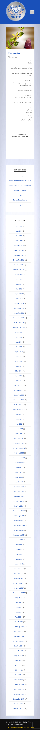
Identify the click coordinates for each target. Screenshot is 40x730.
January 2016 (19, 689)
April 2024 (19, 294)
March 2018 (19, 564)
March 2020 (19, 482)
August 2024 (19, 274)
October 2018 (19, 530)
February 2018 (19, 569)
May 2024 (19, 289)
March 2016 (18, 680)
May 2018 (18, 554)
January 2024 (19, 308)
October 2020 (19, 453)
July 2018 (19, 544)
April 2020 (19, 477)
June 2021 (19, 419)
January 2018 (18, 573)
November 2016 (19, 641)
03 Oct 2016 (13, 57)
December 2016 (19, 636)
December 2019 (19, 496)
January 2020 (19, 491)
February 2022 (19, 385)
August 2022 (19, 361)
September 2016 (18, 651)
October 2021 (19, 405)
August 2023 (19, 332)
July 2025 (19, 226)
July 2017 (19, 602)
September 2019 (19, 511)
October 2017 (19, 588)
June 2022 (18, 366)
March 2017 (19, 622)
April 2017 (18, 617)
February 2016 (19, 684)
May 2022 (18, 371)
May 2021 (19, 424)
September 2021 (19, 409)
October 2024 (19, 265)
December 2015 (19, 694)
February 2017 (19, 627)
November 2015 (18, 699)
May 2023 (18, 347)
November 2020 (19, 448)
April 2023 (19, 352)
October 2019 (19, 506)
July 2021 (19, 414)
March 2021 (19, 434)
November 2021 (19, 400)
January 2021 (18, 438)
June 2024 (19, 284)
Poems (20, 195)
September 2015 (18, 709)
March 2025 (19, 241)
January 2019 (19, 516)
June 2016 (18, 665)
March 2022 (19, 380)
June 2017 (19, 607)
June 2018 (19, 549)
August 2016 (18, 655)
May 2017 (19, 612)
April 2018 (19, 559)
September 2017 (19, 593)
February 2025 (19, 245)
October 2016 (18, 646)
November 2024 (19, 260)
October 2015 (18, 704)
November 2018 (19, 525)
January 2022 (19, 390)
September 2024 (19, 269)
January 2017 (18, 631)
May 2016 (18, 670)
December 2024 (19, 255)
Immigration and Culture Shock (20, 181)
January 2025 (19, 250)
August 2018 (19, 540)
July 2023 (19, 337)
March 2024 (19, 298)
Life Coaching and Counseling (20, 185)
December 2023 (19, 313)
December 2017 (19, 578)
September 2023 (19, 327)
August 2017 (19, 598)
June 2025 (18, 231)
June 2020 (19, 467)
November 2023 (19, 318)
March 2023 (19, 356)
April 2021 (19, 429)
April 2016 (18, 675)
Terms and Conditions (15, 727)
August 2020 (19, 462)
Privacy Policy (29, 727)
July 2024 (19, 279)
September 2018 (19, 535)
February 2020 (19, 487)
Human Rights (20, 176)
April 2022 (19, 376)
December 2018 (19, 520)
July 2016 (18, 660)
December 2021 (19, 395)
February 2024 (19, 303)
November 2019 (19, 501)
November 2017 (18, 583)
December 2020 (18, 443)
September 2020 (19, 458)
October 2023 (19, 323)
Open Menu (32, 12)
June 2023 (18, 342)
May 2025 (19, 236)
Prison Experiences (20, 200)
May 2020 (19, 472)
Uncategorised (20, 205)
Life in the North (20, 190)
